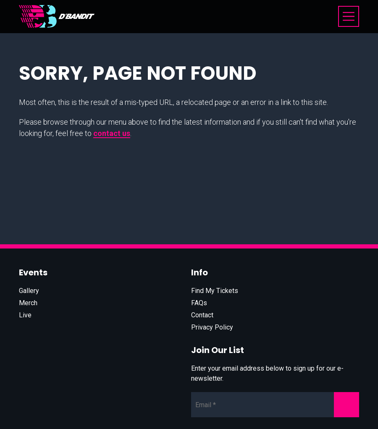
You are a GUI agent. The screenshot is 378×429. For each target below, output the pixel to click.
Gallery (29, 291)
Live (25, 315)
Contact (202, 315)
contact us (111, 133)
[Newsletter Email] (275, 404)
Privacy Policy (212, 327)
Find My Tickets (214, 291)
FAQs (199, 303)
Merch (28, 303)
